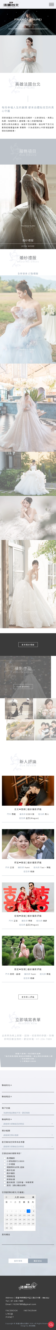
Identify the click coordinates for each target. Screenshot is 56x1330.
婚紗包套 (11, 1170)
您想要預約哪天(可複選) (13, 1192)
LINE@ (9, 1314)
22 (33, 1220)
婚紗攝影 (11, 1173)
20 (24, 1220)
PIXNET (10, 1317)
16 (7, 1220)
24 (11, 1224)
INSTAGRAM (30, 1310)
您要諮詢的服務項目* (12, 1153)
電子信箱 (6, 1108)
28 (29, 1224)
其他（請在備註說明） (17, 1185)
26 (20, 1224)
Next (50, 206)
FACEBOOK (12, 1310)
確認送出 (38, 1260)
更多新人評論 (28, 997)
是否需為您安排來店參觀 (13, 1142)
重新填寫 (18, 1260)
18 (15, 1220)
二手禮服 (11, 1164)
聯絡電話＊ (7, 1096)
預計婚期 (7, 1130)
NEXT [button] (35, 25)
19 (20, 1220)
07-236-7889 (17, 1301)
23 (7, 1224)
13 (24, 1215)
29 (33, 1224)
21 (29, 1220)
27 (24, 1224)
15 (33, 1215)
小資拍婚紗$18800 (15, 1161)
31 (11, 1228)
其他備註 (6, 1234)
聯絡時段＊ (7, 1119)
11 (15, 1215)
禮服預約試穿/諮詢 (15, 1167)
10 (11, 1215)
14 (29, 1215)
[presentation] (28, 1252)
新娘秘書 (11, 1179)
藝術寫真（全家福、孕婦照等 (20, 1182)
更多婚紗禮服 (28, 644)
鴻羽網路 (32, 1326)
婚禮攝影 (11, 1158)
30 (7, 1228)
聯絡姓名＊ (7, 1085)
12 (20, 1215)
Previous (5, 206)
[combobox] (28, 1124)
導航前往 (46, 1298)
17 (11, 1220)
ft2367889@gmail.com (24, 1304)
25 (15, 1224)
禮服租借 (11, 1176)
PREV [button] (20, 25)
